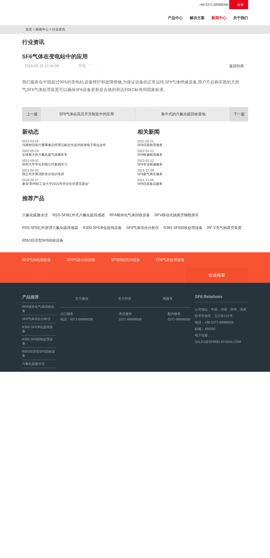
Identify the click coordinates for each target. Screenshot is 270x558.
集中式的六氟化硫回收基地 (204, 257)
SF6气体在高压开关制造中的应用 (68, 257)
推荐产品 (33, 341)
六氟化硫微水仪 (33, 539)
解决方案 (197, 18)
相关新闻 (148, 275)
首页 (30, 80)
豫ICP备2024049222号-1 (113, 553)
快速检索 (224, 451)
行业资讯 (60, 80)
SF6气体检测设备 (36, 436)
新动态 (30, 275)
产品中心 (177, 17)
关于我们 (240, 18)
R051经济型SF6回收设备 (38, 529)
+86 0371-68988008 (211, 4)
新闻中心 (218, 18)
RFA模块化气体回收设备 (38, 484)
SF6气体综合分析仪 (36, 495)
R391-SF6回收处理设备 (37, 517)
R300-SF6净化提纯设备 (37, 505)
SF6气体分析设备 (81, 436)
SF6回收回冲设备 (125, 436)
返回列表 (237, 117)
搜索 (238, 4)
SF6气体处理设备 (170, 436)
